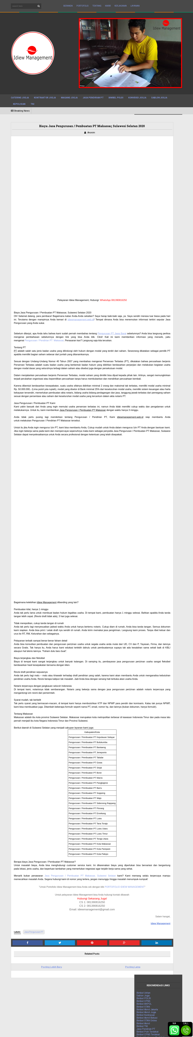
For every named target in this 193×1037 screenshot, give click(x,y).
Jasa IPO (141, 376)
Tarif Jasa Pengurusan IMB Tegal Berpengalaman (96, 1003)
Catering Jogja (20, 92)
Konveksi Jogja (137, 92)
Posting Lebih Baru (40, 937)
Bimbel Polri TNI (145, 353)
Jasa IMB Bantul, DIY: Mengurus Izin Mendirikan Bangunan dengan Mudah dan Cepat (95, 1015)
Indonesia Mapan (145, 365)
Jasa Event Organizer (147, 370)
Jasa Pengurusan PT (33, 903)
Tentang (96, 3)
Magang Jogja (69, 92)
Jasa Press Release (147, 351)
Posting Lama (98, 937)
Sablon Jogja (159, 92)
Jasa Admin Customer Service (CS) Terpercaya (94, 999)
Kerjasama (121, 3)
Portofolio (83, 3)
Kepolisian (19, 99)
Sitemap (119, 1029)
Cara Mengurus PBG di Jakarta (86, 1008)
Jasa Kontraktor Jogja (148, 356)
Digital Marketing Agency (149, 362)
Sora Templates (31, 1029)
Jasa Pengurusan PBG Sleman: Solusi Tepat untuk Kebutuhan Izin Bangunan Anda (96, 972)
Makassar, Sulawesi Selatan (96, 843)
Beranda (68, 3)
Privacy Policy (134, 1029)
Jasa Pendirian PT (93, 92)
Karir (108, 3)
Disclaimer (150, 1029)
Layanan (135, 3)
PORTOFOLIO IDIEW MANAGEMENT (101, 858)
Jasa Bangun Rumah (147, 373)
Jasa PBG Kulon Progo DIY (84, 994)
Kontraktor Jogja (45, 92)
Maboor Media (48, 1029)
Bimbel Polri (116, 92)
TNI (32, 99)
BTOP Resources (82, 1029)
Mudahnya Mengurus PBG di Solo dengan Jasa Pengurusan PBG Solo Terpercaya (94, 987)
